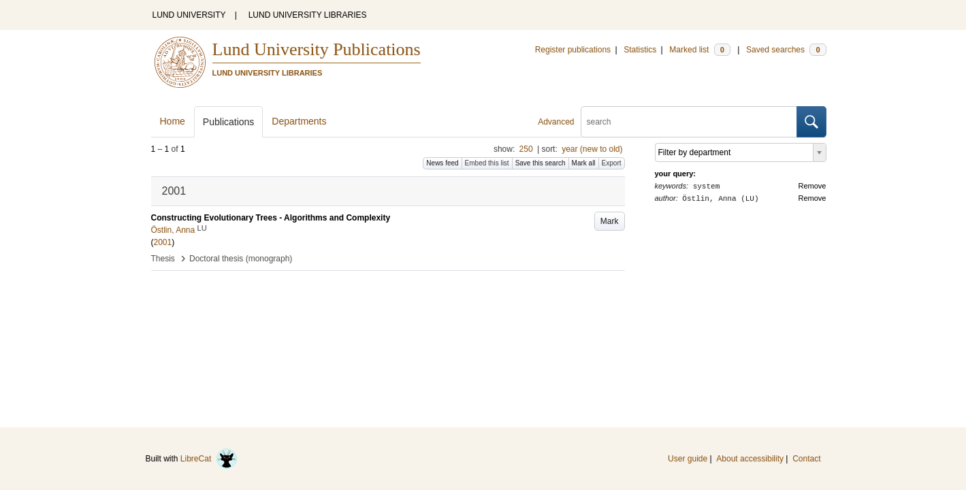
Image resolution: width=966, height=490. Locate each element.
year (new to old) (592, 149)
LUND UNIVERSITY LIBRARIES (307, 15)
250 (526, 149)
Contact (806, 458)
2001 (163, 242)
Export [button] (612, 163)
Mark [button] (609, 221)
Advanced (556, 122)
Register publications (573, 49)
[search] (689, 121)
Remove (812, 186)
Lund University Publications (316, 49)
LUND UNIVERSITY (189, 15)
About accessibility (750, 458)
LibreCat (209, 459)
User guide (687, 458)
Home (172, 121)
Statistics (640, 49)
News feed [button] (442, 163)
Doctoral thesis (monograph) (240, 258)
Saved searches (786, 49)
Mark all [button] (584, 163)
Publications (229, 121)
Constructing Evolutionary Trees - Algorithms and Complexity (271, 218)
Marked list (699, 49)
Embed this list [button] (487, 163)
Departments (299, 121)
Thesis (163, 258)
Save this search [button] (540, 163)
